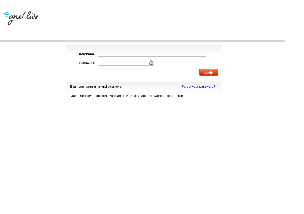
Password (87, 62)
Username (87, 54)
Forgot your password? (198, 86)
